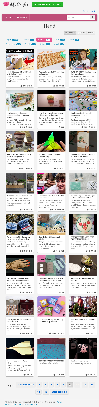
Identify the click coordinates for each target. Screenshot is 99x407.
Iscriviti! (94, 11)
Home (9, 17)
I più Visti (81, 33)
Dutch (74, 39)
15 (45, 391)
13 (92, 384)
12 (84, 384)
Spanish (28, 39)
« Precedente (26, 384)
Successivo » (59, 391)
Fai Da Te (22, 17)
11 (77, 384)
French (30, 44)
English (12, 39)
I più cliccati (70, 33)
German (44, 39)
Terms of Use (10, 404)
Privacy (59, 402)
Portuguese (13, 44)
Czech (59, 44)
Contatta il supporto (27, 404)
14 (38, 391)
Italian (45, 44)
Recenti (91, 33)
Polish (59, 39)
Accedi (85, 11)
